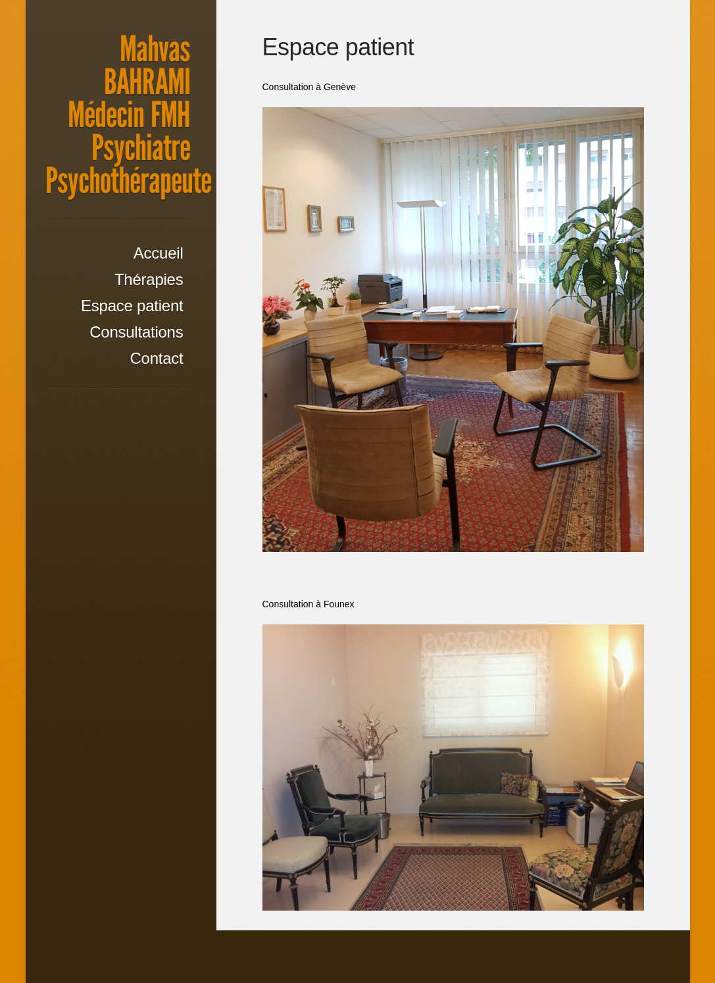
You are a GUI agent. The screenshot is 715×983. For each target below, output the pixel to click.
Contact (156, 358)
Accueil (159, 253)
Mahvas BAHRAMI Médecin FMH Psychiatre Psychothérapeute (128, 115)
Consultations (136, 332)
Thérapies (149, 279)
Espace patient (132, 306)
